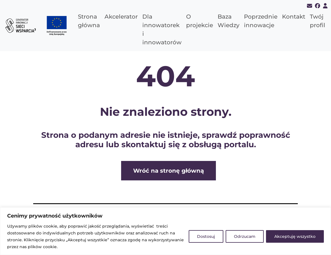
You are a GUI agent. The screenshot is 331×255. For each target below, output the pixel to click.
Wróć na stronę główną (168, 170)
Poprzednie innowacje (260, 21)
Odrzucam (244, 236)
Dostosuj (206, 236)
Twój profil (317, 21)
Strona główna (89, 21)
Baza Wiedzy (228, 21)
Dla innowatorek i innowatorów (162, 29)
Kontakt (293, 16)
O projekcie (199, 21)
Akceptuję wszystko (295, 236)
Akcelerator (121, 16)
